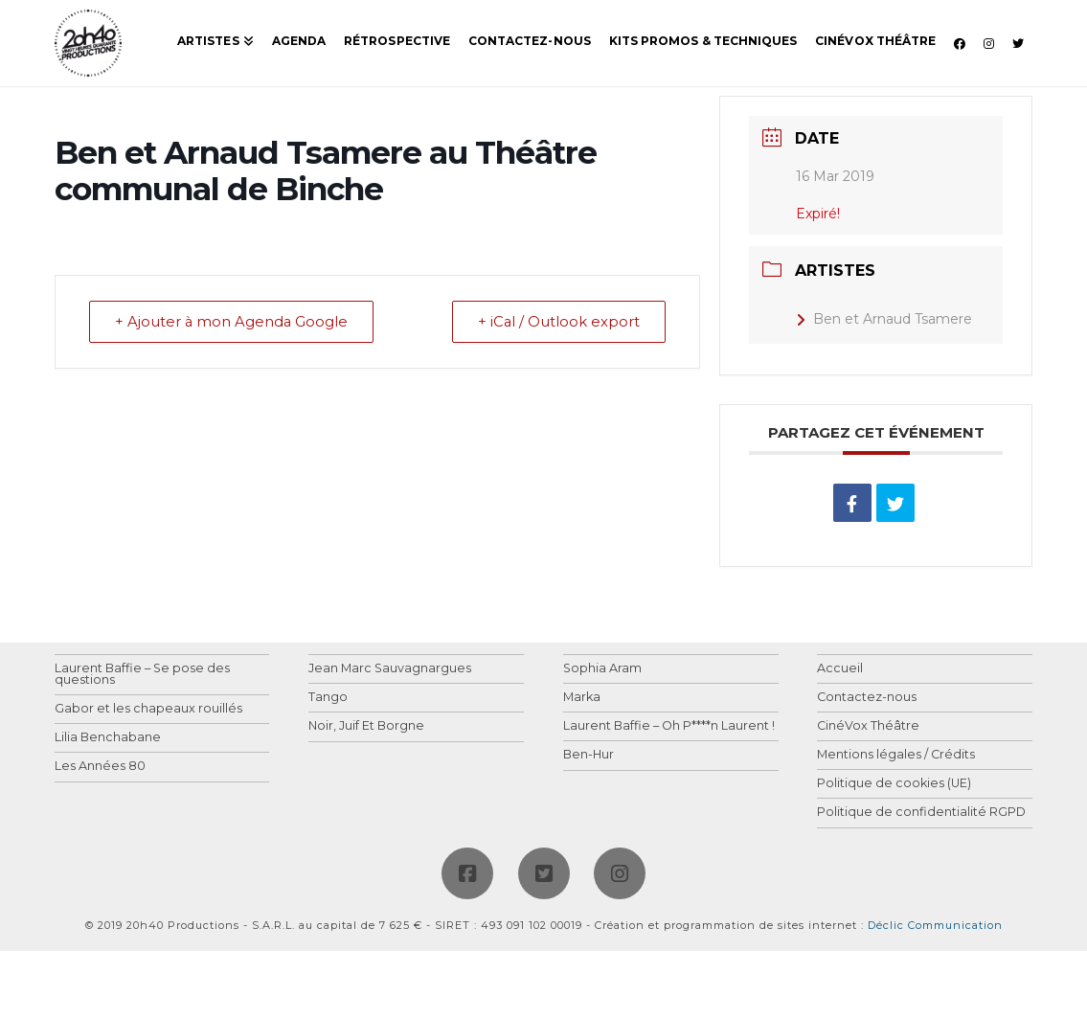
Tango (328, 697)
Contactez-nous (867, 697)
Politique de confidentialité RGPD (921, 812)
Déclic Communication (935, 925)
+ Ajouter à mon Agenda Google (234, 322)
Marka (581, 697)
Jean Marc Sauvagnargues (389, 669)
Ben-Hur (588, 755)
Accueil (840, 669)
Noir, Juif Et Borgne (366, 726)
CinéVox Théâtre (868, 726)
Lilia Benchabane (108, 738)
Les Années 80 (100, 766)
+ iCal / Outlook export (556, 322)
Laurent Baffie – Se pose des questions (142, 675)
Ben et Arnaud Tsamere (884, 319)
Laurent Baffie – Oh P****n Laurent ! (669, 726)
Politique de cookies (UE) (894, 784)
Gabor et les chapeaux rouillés (148, 709)
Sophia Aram (602, 669)
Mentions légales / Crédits (896, 755)
